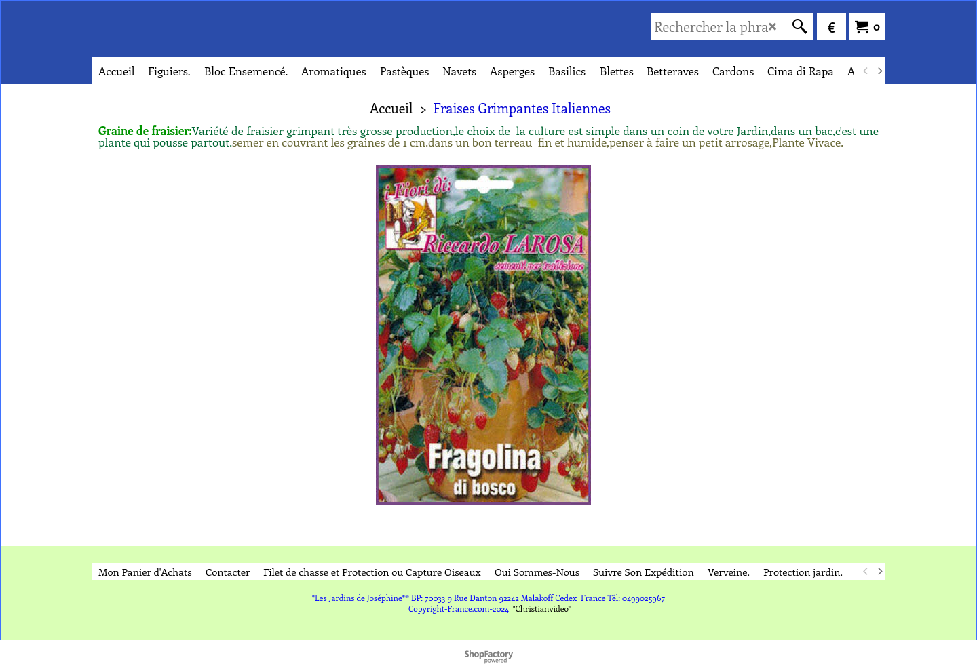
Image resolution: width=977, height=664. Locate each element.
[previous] (866, 70)
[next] (879, 70)
